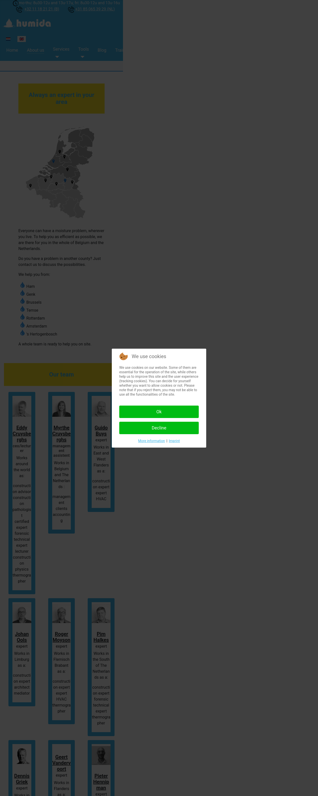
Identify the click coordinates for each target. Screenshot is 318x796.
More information (151, 441)
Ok (159, 411)
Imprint (174, 441)
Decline (159, 427)
